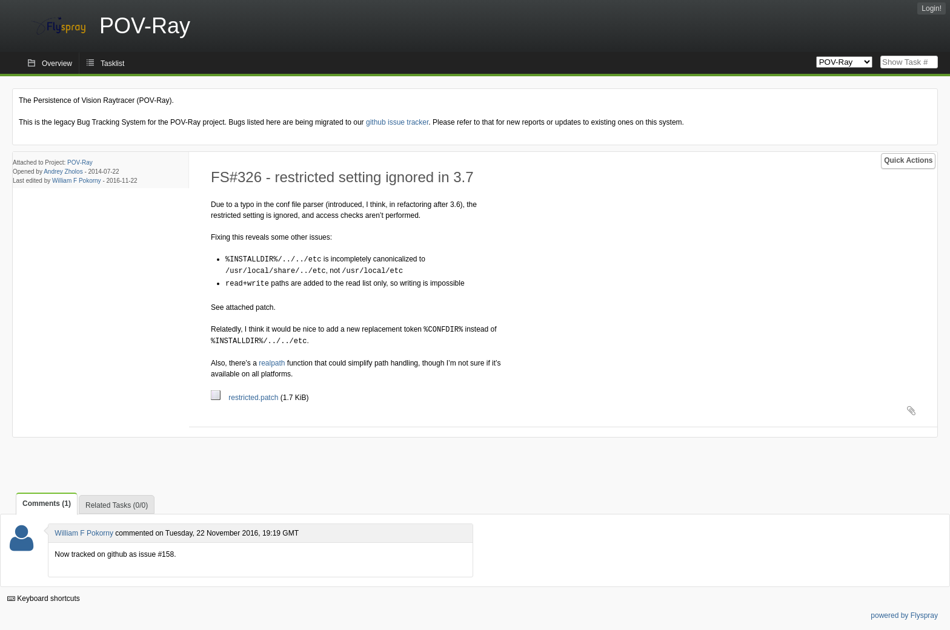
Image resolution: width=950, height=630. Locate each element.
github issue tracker (397, 122)
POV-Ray (80, 162)
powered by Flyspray (904, 612)
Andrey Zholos (63, 171)
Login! (932, 8)
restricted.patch (246, 394)
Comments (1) (46, 500)
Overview (57, 63)
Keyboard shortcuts (43, 595)
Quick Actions (908, 160)
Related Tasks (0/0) (116, 502)
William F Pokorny (76, 180)
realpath (272, 360)
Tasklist (112, 63)
